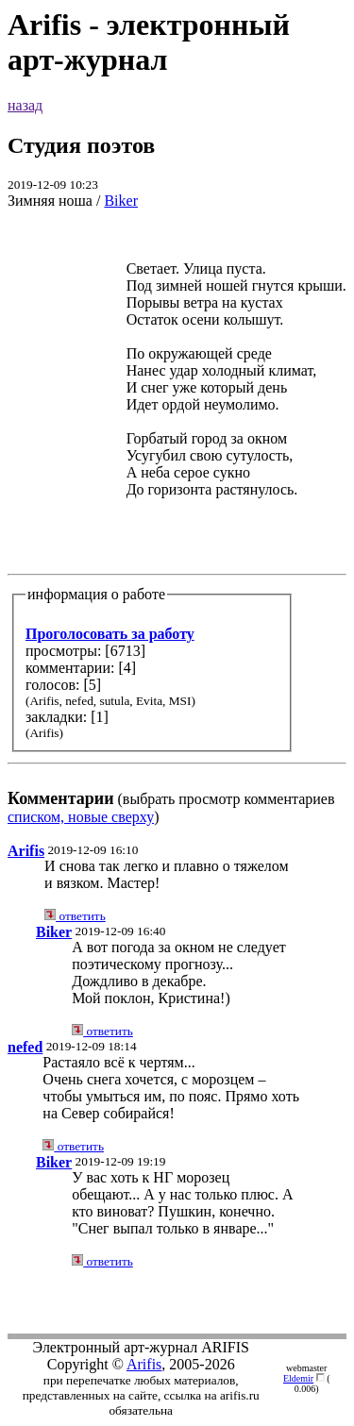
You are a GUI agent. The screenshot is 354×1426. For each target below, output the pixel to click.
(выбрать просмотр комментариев (177, 516)
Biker (121, 201)
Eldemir (298, 1378)
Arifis (26, 851)
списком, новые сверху (81, 817)
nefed (25, 1047)
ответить (75, 916)
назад (25, 105)
